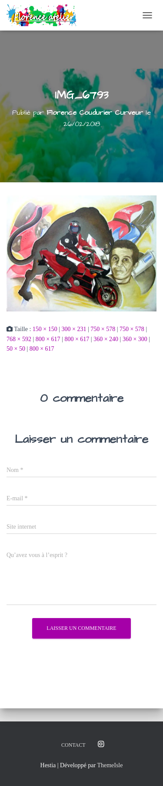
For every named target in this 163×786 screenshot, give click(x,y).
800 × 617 (48, 339)
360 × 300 (135, 339)
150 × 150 (45, 329)
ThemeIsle (110, 765)
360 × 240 (105, 339)
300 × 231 (74, 329)
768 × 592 (19, 339)
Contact (73, 745)
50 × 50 (16, 348)
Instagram (100, 745)
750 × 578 (102, 329)
